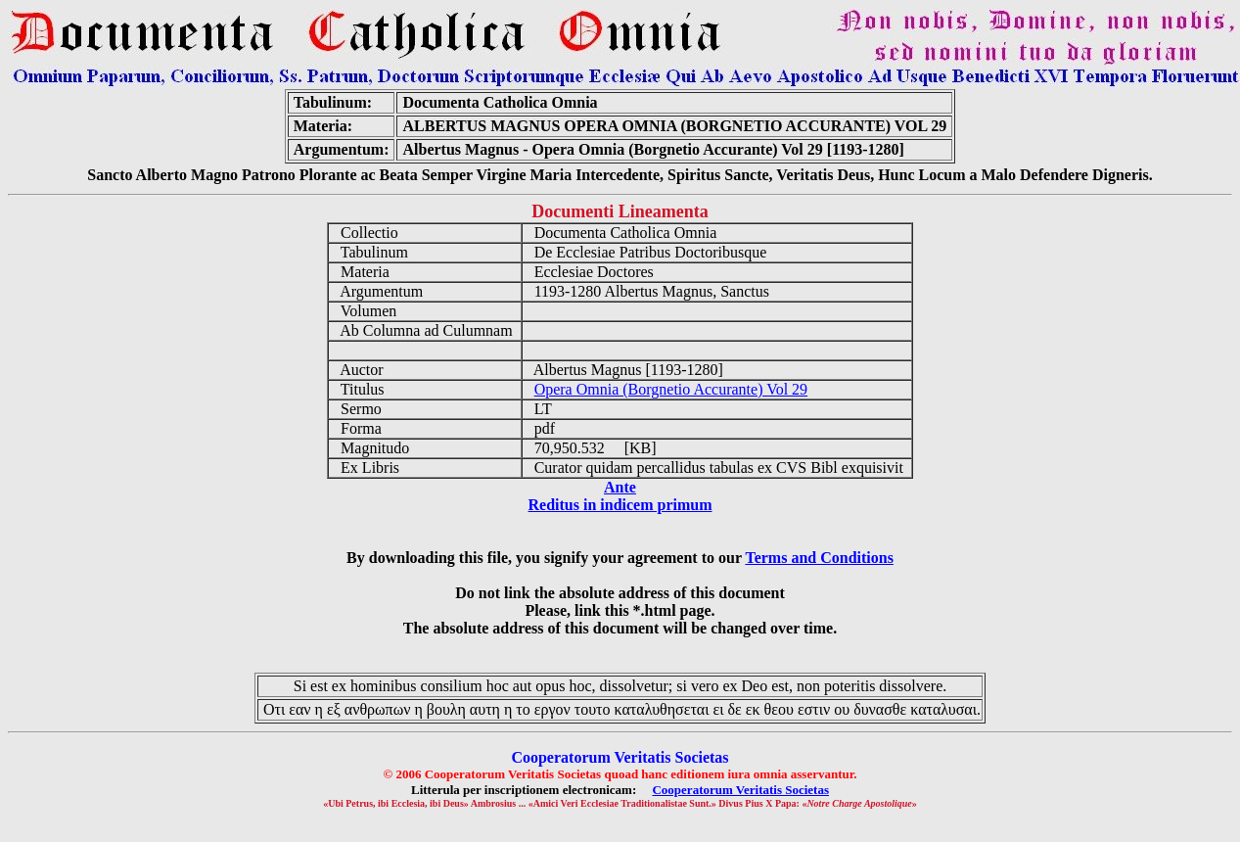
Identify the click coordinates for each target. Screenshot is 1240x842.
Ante (620, 487)
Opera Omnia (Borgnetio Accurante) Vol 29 (671, 389)
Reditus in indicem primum (620, 504)
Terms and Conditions (819, 557)
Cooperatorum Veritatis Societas (740, 789)
